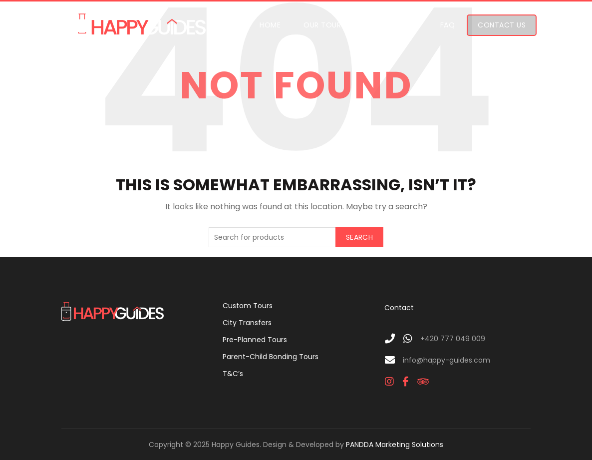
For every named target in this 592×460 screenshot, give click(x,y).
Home (270, 25)
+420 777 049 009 (452, 339)
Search (359, 237)
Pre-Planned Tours (255, 340)
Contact (399, 308)
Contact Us (502, 25)
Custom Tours (248, 306)
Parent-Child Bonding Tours (270, 357)
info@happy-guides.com (446, 360)
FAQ (447, 25)
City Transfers (247, 323)
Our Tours (324, 25)
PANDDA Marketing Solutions (394, 445)
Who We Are (394, 25)
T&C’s (233, 374)
